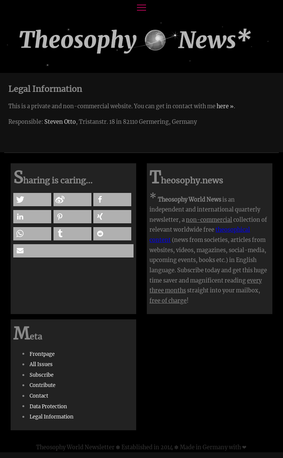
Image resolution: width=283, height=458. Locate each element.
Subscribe (41, 375)
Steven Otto (60, 121)
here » (225, 106)
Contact (39, 396)
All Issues (41, 364)
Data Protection (48, 406)
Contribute (42, 385)
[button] (32, 199)
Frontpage (42, 354)
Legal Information (52, 417)
